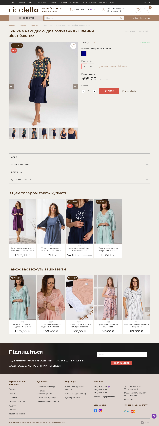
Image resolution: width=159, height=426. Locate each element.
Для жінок (22, 25)
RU (145, 2)
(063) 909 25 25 (100, 392)
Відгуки (22, 2)
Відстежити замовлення (48, 402)
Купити (109, 91)
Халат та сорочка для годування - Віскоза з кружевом (50, 325)
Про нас (12, 2)
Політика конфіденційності (45, 392)
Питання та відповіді (46, 398)
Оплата (53, 2)
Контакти (103, 2)
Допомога (42, 2)
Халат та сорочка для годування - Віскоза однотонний (108, 249)
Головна (12, 25)
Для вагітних (34, 25)
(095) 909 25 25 (100, 389)
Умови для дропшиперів (76, 393)
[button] (147, 309)
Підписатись (122, 363)
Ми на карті (129, 399)
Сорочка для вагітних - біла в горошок (136, 325)
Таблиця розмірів (89, 2)
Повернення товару (46, 387)
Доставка (63, 2)
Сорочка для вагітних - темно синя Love (79, 249)
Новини (31, 2)
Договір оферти (72, 398)
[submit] (121, 18)
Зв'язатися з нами (17, 414)
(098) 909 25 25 (81, 10)
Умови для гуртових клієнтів (74, 388)
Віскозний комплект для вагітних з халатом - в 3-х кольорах (22, 249)
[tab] (79, 157)
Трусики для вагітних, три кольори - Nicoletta (79, 325)
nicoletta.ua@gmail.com (104, 397)
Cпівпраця (74, 2)
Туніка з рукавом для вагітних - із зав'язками (50, 249)
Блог (112, 2)
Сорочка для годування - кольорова (108, 325)
